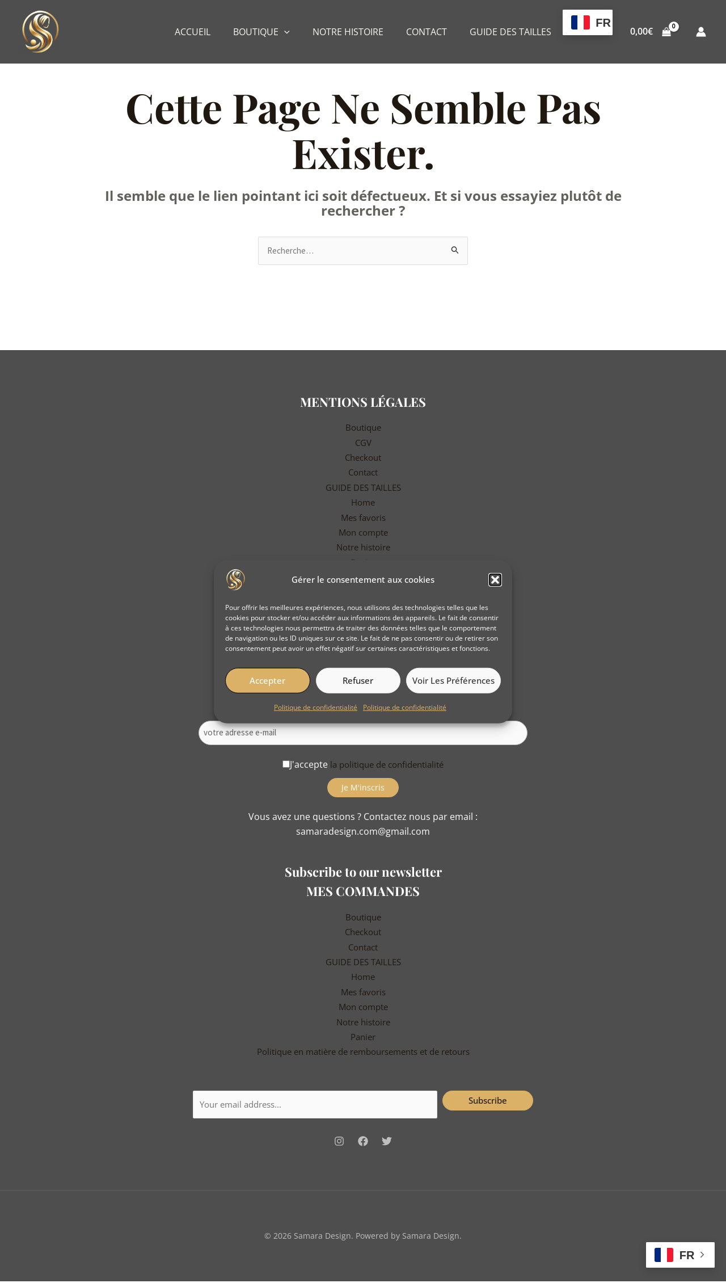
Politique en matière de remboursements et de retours (363, 1051)
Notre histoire (363, 548)
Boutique (363, 428)
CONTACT (426, 32)
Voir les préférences (453, 680)
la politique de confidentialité (387, 764)
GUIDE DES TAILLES (510, 32)
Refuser (358, 680)
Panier (363, 1036)
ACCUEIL (192, 32)
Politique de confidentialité (315, 707)
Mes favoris (363, 518)
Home (363, 503)
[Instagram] (339, 1142)
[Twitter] (387, 1142)
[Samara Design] (235, 579)
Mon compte (363, 533)
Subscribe (487, 1099)
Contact (363, 473)
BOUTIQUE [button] (261, 32)
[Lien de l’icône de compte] (701, 32)
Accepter (267, 680)
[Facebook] (363, 1142)
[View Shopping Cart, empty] (650, 32)
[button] (495, 579)
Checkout (363, 458)
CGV (363, 443)
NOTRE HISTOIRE (348, 32)
